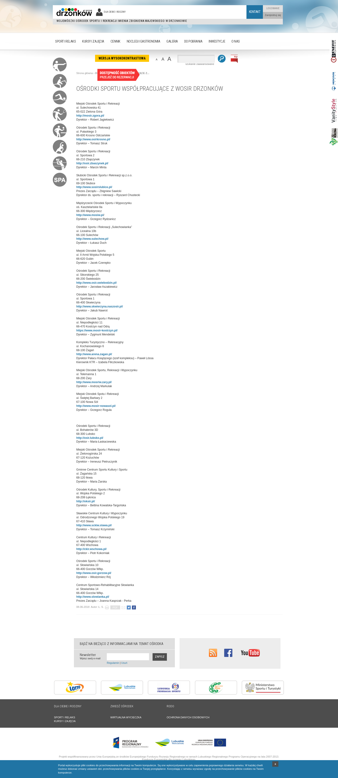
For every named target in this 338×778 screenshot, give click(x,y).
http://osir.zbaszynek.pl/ (92, 163)
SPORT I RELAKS (64, 717)
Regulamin (113, 662)
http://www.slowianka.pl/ (92, 596)
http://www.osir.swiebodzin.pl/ (96, 282)
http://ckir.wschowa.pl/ (91, 549)
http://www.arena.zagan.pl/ (94, 354)
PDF (115, 607)
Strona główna (84, 73)
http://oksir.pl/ (85, 501)
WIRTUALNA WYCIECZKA (125, 717)
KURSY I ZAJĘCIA (65, 721)
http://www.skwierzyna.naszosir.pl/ (99, 306)
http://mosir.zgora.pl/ (90, 115)
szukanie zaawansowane (199, 64)
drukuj (107, 607)
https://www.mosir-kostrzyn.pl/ (97, 330)
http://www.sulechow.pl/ (92, 238)
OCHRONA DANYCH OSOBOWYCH (188, 717)
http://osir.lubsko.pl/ (89, 438)
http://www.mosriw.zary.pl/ (94, 382)
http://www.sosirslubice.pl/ (94, 187)
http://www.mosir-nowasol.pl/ (96, 406)
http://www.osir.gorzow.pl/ (93, 573)
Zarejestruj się (273, 15)
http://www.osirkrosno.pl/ (93, 139)
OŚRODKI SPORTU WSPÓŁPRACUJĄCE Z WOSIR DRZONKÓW (149, 88)
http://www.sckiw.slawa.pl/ (94, 525)
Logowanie (273, 8)
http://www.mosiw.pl (90, 215)
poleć (123, 607)
